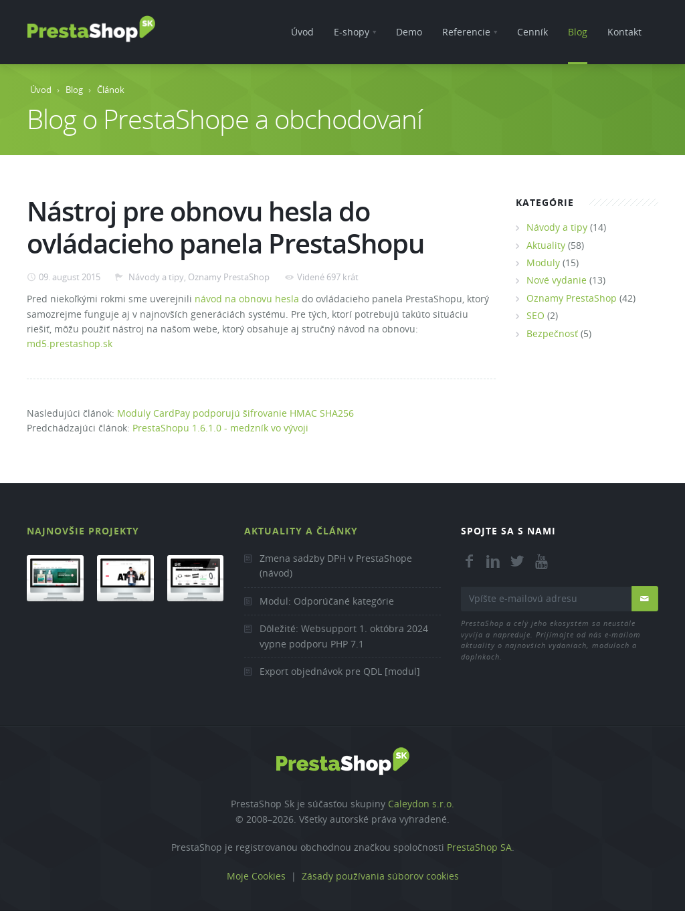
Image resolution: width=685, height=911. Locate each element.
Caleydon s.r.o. (421, 803)
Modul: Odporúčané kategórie (327, 601)
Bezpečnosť (552, 333)
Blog (74, 90)
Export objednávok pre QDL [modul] (340, 671)
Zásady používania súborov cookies (380, 876)
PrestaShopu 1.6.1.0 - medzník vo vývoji (220, 427)
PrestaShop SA (479, 847)
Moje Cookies (256, 876)
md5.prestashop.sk (69, 343)
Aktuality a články (301, 530)
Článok (110, 90)
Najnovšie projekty (83, 530)
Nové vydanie (556, 280)
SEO (535, 315)
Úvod (41, 90)
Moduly (543, 262)
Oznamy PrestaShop (229, 277)
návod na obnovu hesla (247, 298)
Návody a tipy (155, 277)
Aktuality (545, 245)
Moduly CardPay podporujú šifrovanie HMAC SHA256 (235, 413)
